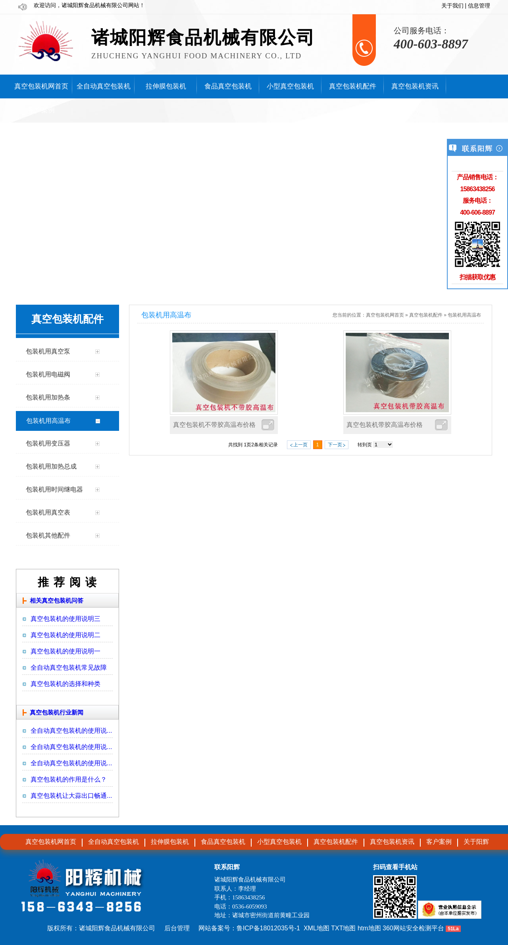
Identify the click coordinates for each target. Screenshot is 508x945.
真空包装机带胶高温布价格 (384, 424)
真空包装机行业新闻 (56, 712)
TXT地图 (343, 928)
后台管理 (177, 928)
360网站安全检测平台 (413, 928)
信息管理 (479, 6)
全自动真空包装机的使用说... (71, 730)
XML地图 (316, 928)
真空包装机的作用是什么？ (69, 779)
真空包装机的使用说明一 (65, 651)
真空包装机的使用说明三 (65, 618)
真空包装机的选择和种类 (65, 683)
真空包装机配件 (426, 315)
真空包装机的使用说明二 (65, 635)
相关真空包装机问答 (56, 600)
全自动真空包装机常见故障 (69, 667)
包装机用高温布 (464, 315)
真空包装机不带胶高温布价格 (214, 424)
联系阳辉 (227, 867)
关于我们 (452, 6)
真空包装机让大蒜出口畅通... (71, 795)
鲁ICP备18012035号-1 (268, 928)
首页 (399, 315)
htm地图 (369, 928)
